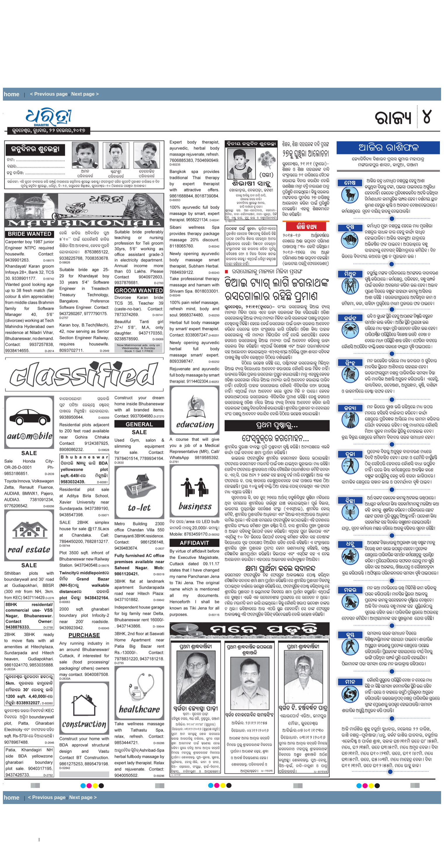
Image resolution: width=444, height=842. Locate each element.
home (11, 94)
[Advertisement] (109, 44)
